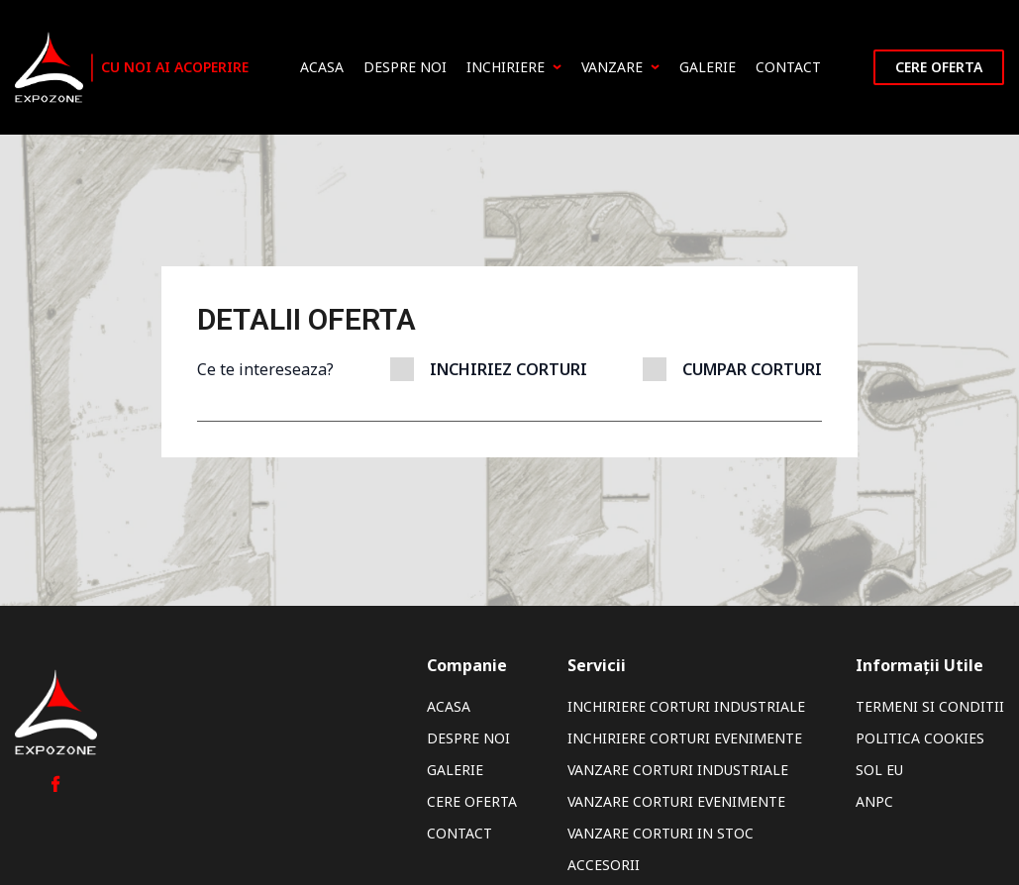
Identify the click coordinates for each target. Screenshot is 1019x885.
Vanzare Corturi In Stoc (660, 833)
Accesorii (603, 864)
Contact (788, 66)
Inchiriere (513, 66)
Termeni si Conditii (930, 706)
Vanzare (620, 66)
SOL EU (879, 769)
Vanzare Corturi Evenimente (676, 801)
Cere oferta (938, 66)
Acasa (322, 66)
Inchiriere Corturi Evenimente (684, 738)
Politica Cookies (920, 738)
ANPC (874, 801)
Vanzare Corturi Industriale (677, 769)
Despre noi (405, 66)
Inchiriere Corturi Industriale (686, 706)
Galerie (707, 66)
